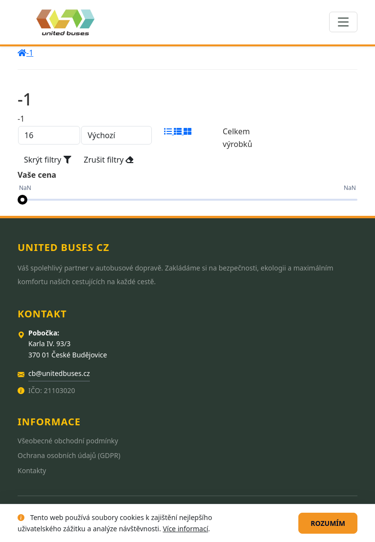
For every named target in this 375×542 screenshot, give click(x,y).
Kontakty (32, 470)
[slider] (22, 200)
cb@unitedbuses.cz (59, 373)
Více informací (185, 528)
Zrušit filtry (109, 159)
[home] (22, 52)
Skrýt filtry (47, 159)
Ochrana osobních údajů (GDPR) (69, 455)
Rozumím (328, 523)
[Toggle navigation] (343, 22)
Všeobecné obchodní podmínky (68, 440)
